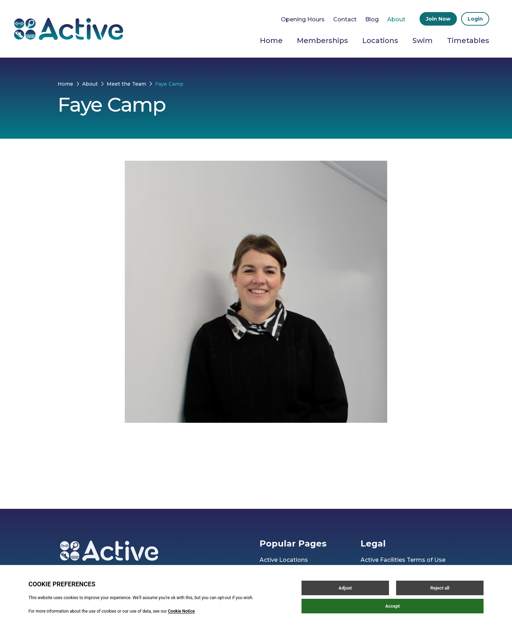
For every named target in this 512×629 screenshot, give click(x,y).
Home (271, 40)
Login (475, 19)
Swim (422, 40)
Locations (380, 40)
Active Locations (284, 559)
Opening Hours (303, 19)
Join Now (438, 19)
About (396, 19)
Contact (345, 19)
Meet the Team (126, 84)
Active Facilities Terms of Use (403, 559)
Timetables (468, 40)
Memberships (322, 40)
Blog (372, 19)
